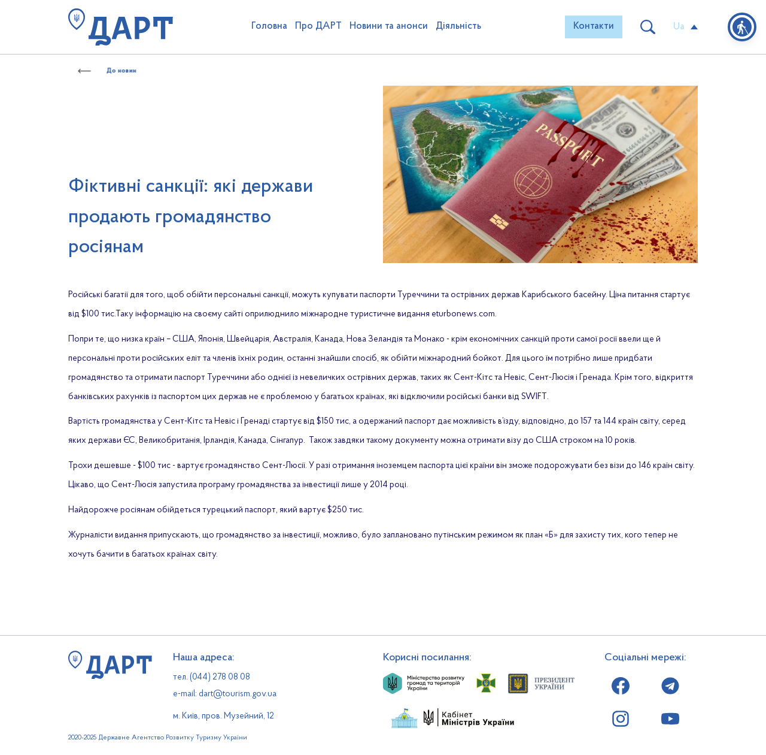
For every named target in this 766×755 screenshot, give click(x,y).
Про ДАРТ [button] (318, 26)
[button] (593, 27)
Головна (269, 26)
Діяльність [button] (458, 26)
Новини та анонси (388, 26)
